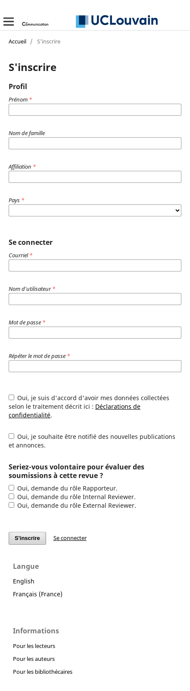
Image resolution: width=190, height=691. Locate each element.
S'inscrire (27, 538)
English (23, 581)
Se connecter (70, 538)
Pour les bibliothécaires (42, 672)
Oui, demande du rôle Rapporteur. (63, 488)
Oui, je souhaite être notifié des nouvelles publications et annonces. (92, 440)
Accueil (17, 41)
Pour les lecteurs (34, 646)
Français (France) (37, 594)
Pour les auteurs (34, 659)
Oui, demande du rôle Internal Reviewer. (72, 497)
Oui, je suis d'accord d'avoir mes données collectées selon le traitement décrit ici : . (89, 406)
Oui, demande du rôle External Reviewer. (73, 505)
